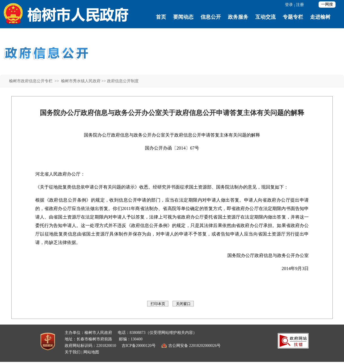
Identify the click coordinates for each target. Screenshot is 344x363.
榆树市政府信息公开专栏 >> (34, 81)
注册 (300, 5)
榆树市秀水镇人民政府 (80, 81)
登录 (289, 5)
